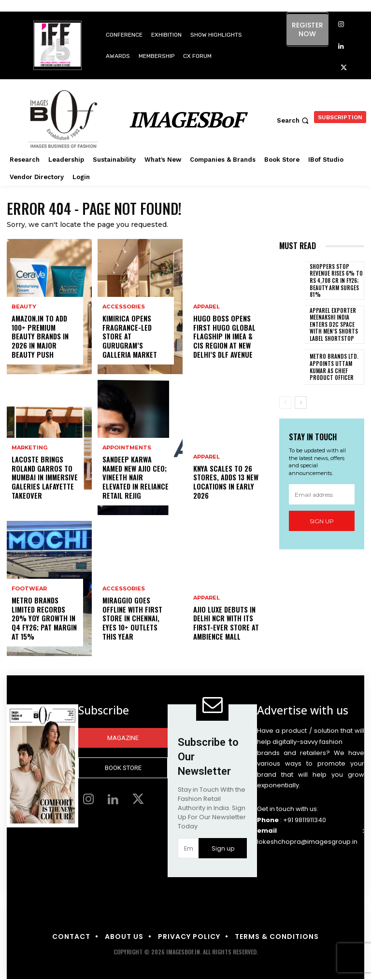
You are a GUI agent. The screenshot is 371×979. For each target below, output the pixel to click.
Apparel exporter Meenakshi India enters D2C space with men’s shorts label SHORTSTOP (333, 323)
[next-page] (301, 401)
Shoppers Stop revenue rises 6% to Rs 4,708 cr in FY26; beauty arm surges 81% (335, 280)
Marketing (29, 449)
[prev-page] (285, 401)
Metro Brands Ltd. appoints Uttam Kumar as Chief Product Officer (332, 366)
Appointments (126, 449)
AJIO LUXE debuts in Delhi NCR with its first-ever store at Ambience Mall (225, 623)
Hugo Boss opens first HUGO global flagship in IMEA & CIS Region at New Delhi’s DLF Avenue (223, 337)
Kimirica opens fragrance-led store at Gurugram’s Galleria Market (129, 337)
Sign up (322, 519)
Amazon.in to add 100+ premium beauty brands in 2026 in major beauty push (45, 341)
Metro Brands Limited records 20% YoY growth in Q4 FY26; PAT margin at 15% (43, 619)
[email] (322, 493)
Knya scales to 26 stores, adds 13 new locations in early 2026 (225, 482)
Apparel (206, 308)
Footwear (29, 590)
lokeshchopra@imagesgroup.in (307, 841)
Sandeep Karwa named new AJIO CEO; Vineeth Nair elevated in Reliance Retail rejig (135, 478)
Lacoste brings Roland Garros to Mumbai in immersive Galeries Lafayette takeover (44, 478)
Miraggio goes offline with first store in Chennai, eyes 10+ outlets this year (132, 619)
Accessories (123, 308)
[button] (294, 120)
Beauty (24, 317)
